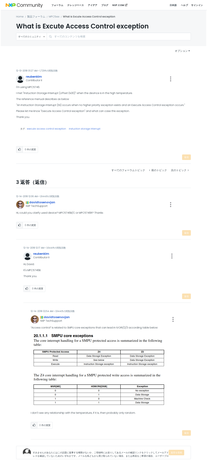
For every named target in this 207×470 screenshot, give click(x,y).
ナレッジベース (75, 5)
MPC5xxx (54, 16)
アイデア (92, 5)
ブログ (104, 5)
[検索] (119, 36)
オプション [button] (181, 51)
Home (20, 16)
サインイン (197, 5)
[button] (171, 79)
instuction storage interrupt (84, 128)
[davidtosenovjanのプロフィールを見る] (42, 202)
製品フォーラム (36, 16)
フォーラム (57, 5)
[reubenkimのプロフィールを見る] (34, 77)
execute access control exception (46, 128)
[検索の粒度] (31, 36)
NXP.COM (118, 5)
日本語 (173, 5)
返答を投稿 (176, 452)
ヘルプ (184, 5)
